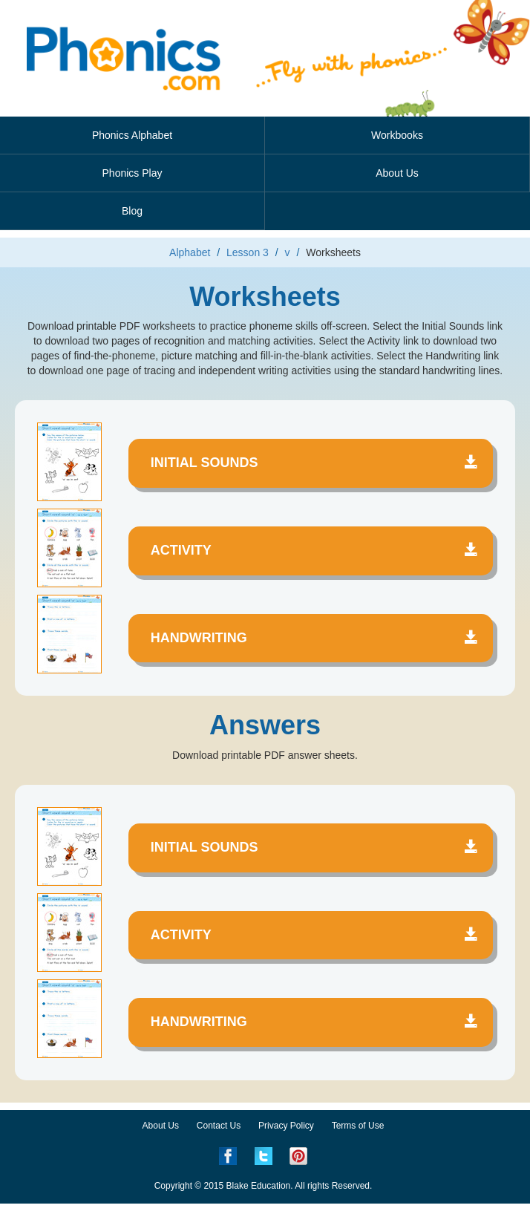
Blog (132, 211)
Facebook (228, 1156)
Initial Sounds (314, 462)
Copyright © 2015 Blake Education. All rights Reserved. (263, 1186)
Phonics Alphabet (132, 135)
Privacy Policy (286, 1125)
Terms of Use (358, 1125)
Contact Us (219, 1125)
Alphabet (189, 252)
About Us (397, 173)
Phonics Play (132, 173)
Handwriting (314, 637)
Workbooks (397, 135)
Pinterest (298, 1156)
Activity (314, 550)
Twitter (263, 1156)
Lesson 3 (247, 252)
